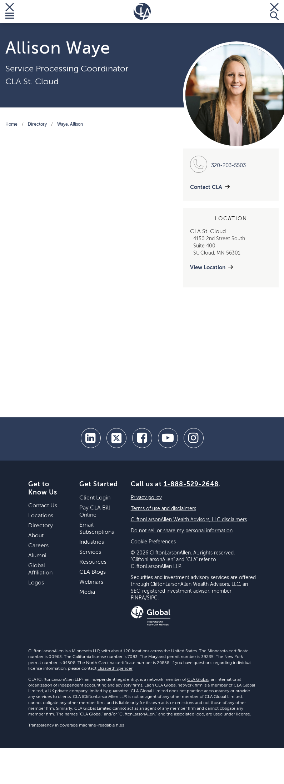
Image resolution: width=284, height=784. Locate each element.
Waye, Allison (70, 124)
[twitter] (116, 438)
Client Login (94, 498)
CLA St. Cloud (32, 81)
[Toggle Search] (274, 11)
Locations (40, 516)
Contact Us (42, 506)
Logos (36, 583)
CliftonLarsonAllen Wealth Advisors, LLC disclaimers (189, 519)
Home (11, 124)
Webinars (91, 582)
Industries (91, 542)
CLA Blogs (92, 572)
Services (90, 552)
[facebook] (142, 438)
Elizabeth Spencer (115, 669)
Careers (38, 546)
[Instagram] (194, 438)
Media (87, 592)
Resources (92, 562)
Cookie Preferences (153, 541)
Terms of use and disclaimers (163, 508)
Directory (37, 124)
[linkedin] (91, 438)
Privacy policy (146, 497)
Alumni (37, 556)
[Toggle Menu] (9, 11)
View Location (207, 267)
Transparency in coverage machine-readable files (76, 725)
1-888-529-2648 (191, 484)
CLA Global (198, 680)
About (36, 536)
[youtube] (168, 438)
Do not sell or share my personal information (182, 530)
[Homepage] (142, 11)
